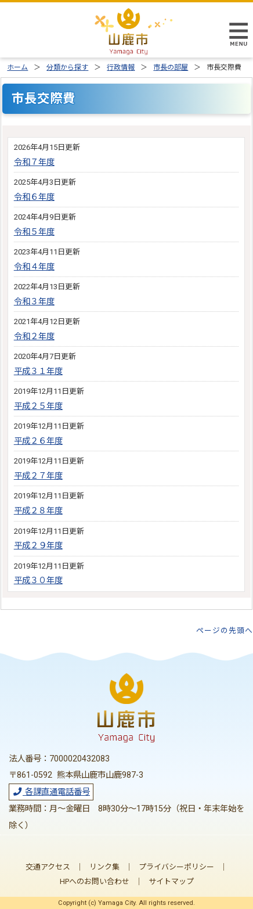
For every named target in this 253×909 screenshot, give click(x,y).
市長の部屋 (170, 67)
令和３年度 (34, 302)
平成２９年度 (38, 546)
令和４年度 (34, 267)
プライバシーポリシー (176, 867)
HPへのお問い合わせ (94, 881)
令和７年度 (34, 162)
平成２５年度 (38, 406)
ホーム (17, 67)
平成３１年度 (38, 371)
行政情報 (121, 67)
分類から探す (67, 67)
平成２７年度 (38, 476)
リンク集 (104, 867)
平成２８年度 (38, 511)
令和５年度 (34, 232)
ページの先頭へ (224, 630)
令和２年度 (34, 337)
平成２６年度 (38, 441)
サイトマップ (171, 881)
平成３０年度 (38, 580)
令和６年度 (34, 197)
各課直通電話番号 (51, 792)
